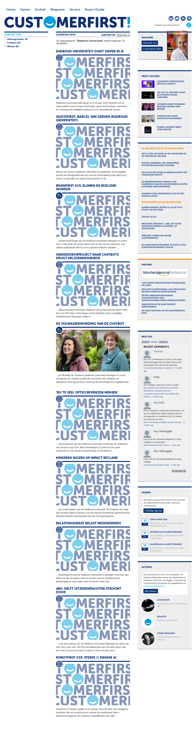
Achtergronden (15, 39)
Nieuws (11, 46)
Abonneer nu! (150, 43)
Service (74, 9)
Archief (40, 9)
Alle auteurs (151, 591)
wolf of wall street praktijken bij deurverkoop (162, 422)
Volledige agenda (153, 510)
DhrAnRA (159, 402)
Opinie (25, 9)
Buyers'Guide (94, 9)
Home (10, 9)
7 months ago (157, 397)
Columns (12, 43)
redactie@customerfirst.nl (154, 586)
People (145, 342)
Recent (154, 342)
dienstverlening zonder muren (156, 445)
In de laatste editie (152, 49)
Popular (163, 342)
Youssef (158, 351)
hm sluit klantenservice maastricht (158, 368)
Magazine (57, 9)
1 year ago (175, 445)
